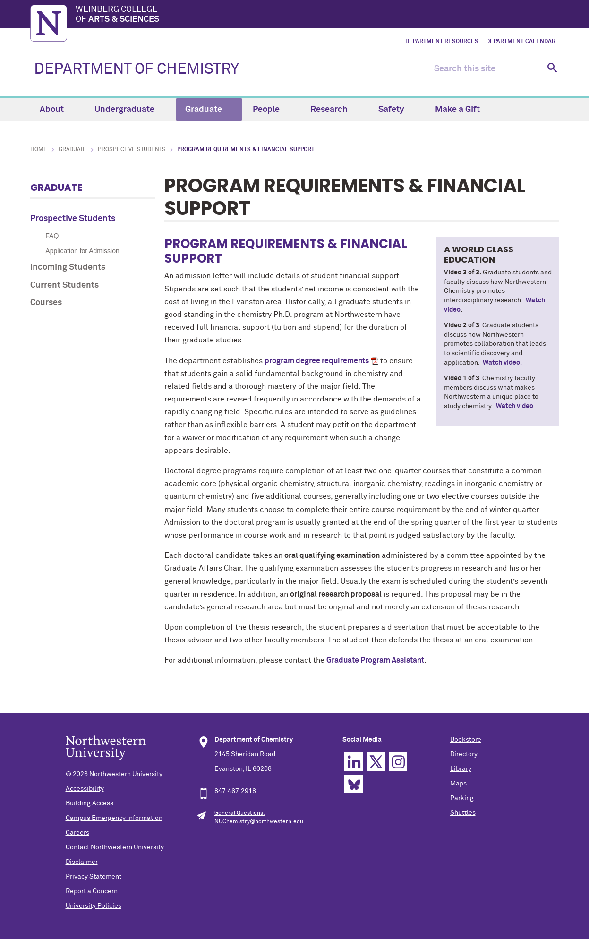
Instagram (398, 761)
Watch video (514, 406)
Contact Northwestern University (115, 847)
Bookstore (465, 739)
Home (38, 150)
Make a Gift (457, 109)
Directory (464, 754)
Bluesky (353, 784)
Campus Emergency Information (114, 818)
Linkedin (353, 761)
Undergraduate (129, 109)
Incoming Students (67, 267)
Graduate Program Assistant (375, 660)
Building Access (89, 803)
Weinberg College (317, 15)
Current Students (64, 285)
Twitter (376, 761)
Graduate (209, 109)
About (57, 109)
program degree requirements (317, 361)
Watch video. (502, 362)
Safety (396, 109)
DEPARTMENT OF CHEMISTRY (136, 69)
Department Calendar (520, 41)
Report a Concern (92, 891)
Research (334, 109)
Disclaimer (82, 862)
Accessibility (85, 788)
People (271, 109)
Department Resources (441, 41)
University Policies (93, 906)
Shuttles (463, 813)
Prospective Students (132, 150)
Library (460, 769)
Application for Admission (82, 251)
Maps (458, 783)
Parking (462, 798)
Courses (46, 303)
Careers (77, 832)
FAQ (52, 235)
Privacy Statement (93, 876)
